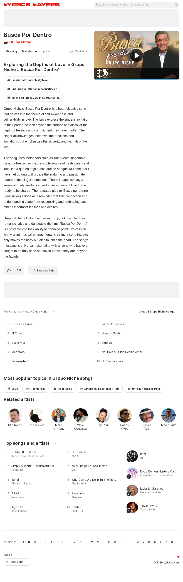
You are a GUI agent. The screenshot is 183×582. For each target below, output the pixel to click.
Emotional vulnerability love (30, 80)
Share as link (45, 270)
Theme (8, 554)
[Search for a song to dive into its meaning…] (136, 5)
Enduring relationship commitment (34, 88)
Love (15, 388)
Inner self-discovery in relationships (36, 97)
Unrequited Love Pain (146, 388)
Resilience (65, 388)
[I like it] (8, 270)
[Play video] (136, 55)
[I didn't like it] (19, 270)
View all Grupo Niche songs (156, 311)
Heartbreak (37, 388)
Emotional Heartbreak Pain (102, 388)
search (176, 5)
